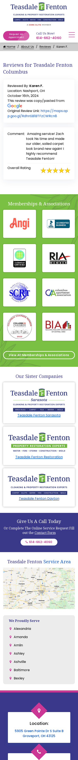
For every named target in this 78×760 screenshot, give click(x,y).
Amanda (21, 637)
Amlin (18, 645)
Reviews (45, 47)
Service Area (57, 561)
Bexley (19, 678)
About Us (27, 47)
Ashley (19, 653)
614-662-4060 (49, 38)
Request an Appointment (19, 36)
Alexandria (22, 628)
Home (9, 47)
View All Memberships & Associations (39, 355)
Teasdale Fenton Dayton (39, 498)
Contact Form (45, 532)
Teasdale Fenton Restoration (39, 457)
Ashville (20, 661)
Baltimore (22, 670)
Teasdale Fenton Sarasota (39, 415)
